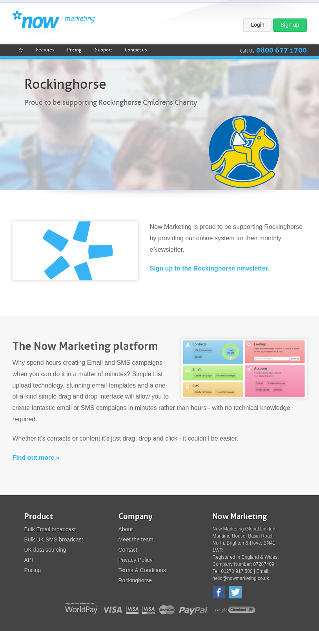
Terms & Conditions (142, 570)
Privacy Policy (135, 560)
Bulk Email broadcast (50, 529)
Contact (127, 550)
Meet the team (136, 539)
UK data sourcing (45, 550)
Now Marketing (54, 22)
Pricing (32, 570)
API (28, 560)
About (125, 529)
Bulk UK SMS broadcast (53, 539)
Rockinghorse (135, 580)
